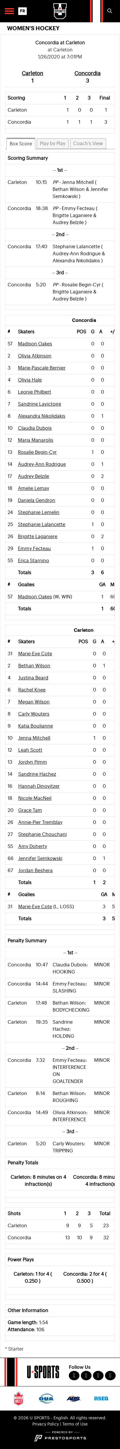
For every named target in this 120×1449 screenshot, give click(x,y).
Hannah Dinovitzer (39, 786)
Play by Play (52, 143)
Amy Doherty (32, 846)
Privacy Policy (45, 1424)
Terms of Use (75, 1424)
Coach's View (88, 143)
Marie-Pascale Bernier (42, 368)
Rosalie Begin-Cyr (37, 452)
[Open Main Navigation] (9, 11)
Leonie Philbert (34, 392)
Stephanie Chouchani (42, 834)
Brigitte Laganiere (37, 536)
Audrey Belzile (33, 476)
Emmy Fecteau (34, 548)
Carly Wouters (33, 714)
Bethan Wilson (34, 666)
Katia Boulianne (35, 726)
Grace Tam (30, 810)
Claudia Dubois (35, 428)
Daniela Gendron (36, 500)
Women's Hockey (33, 28)
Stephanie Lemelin (38, 512)
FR (22, 11)
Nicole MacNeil (34, 798)
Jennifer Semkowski (40, 858)
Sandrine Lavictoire (39, 404)
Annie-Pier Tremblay (40, 822)
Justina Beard (33, 678)
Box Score (21, 144)
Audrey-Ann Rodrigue (42, 464)
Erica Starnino (33, 560)
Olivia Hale (30, 380)
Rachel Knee (32, 690)
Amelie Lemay (33, 488)
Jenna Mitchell (34, 738)
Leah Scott (30, 750)
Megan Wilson (34, 702)
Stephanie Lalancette (41, 524)
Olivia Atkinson (34, 356)
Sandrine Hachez (37, 774)
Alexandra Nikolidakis (41, 416)
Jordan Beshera (35, 870)
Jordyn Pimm (32, 762)
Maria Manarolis (35, 440)
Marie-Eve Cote (35, 654)
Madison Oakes (35, 344)
